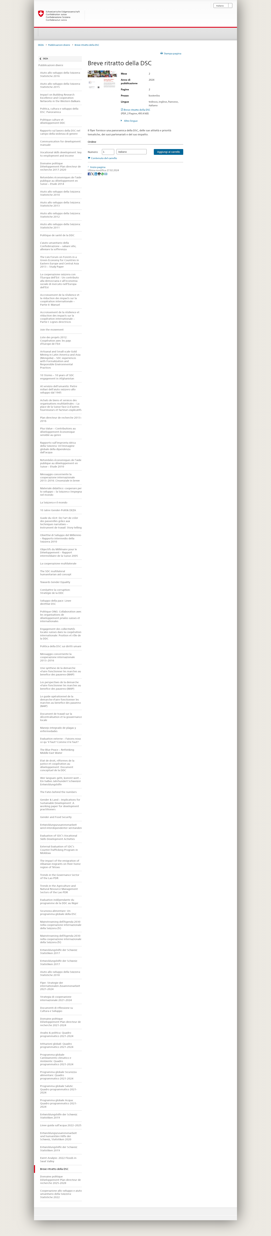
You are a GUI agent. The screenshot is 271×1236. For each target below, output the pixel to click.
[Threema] (99, 173)
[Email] (105, 173)
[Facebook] (89, 173)
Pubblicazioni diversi (59, 45)
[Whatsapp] (102, 173)
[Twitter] (92, 173)
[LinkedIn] (96, 173)
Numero (93, 152)
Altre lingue (131, 120)
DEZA (41, 45)
